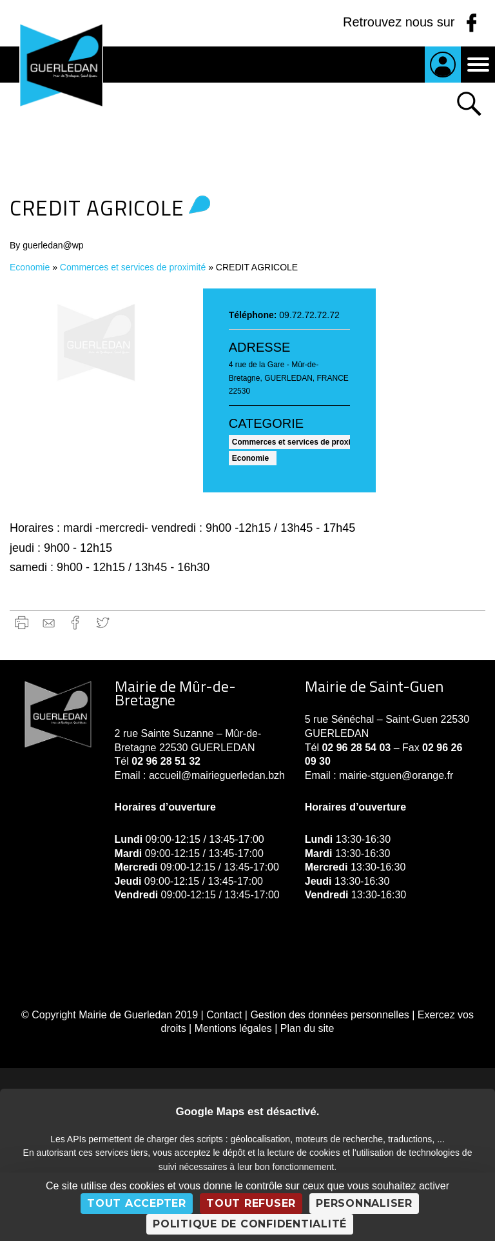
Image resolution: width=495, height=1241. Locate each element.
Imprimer (22, 622)
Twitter (103, 622)
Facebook (76, 622)
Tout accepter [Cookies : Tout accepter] (136, 1203)
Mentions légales (233, 1028)
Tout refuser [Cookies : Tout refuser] (251, 1203)
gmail (49, 622)
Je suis (443, 64)
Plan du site (307, 1028)
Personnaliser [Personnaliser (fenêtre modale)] (364, 1203)
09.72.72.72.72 (309, 315)
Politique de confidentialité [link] (250, 1224)
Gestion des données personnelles (329, 1014)
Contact (224, 1014)
